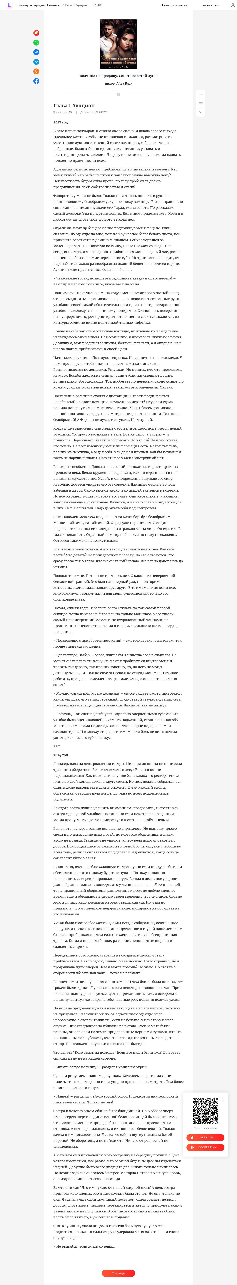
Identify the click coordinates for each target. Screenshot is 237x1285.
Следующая (118, 1273)
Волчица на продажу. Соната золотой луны (40, 5)
